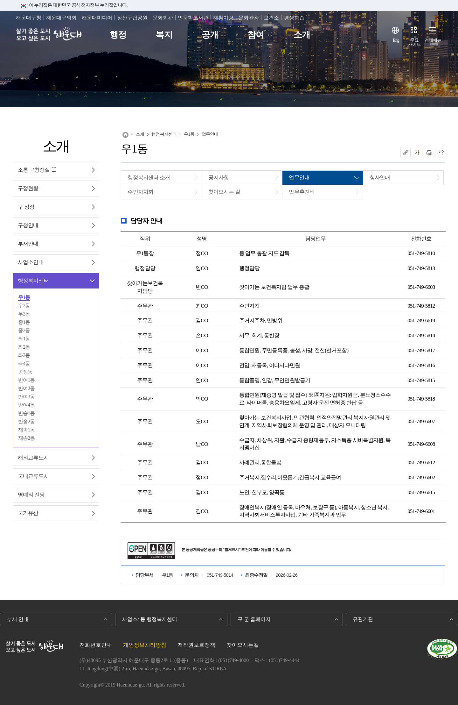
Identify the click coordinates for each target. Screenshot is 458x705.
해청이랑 (223, 17)
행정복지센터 (33, 281)
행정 (118, 35)
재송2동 (26, 438)
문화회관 (163, 17)
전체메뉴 (433, 40)
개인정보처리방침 (144, 645)
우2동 (24, 305)
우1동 (24, 297)
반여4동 (26, 405)
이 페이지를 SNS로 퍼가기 (440, 152)
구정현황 (28, 188)
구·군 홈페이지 (254, 619)
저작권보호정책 (196, 645)
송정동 (25, 371)
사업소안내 (31, 262)
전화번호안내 (96, 645)
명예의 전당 (31, 495)
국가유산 (28, 513)
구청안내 (28, 225)
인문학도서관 (193, 17)
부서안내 (28, 244)
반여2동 (26, 388)
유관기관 (363, 619)
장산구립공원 (132, 17)
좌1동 (24, 338)
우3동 (24, 314)
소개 (302, 35)
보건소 (271, 17)
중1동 (24, 322)
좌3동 (24, 355)
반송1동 (26, 413)
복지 (164, 35)
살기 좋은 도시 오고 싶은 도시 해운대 (50, 35)
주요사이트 (414, 42)
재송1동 (26, 429)
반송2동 (26, 421)
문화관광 (249, 17)
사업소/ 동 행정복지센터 (149, 619)
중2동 (24, 330)
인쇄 (429, 152)
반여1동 (26, 380)
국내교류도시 (33, 476)
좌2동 (24, 347)
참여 (255, 35)
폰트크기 (417, 152)
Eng (396, 40)
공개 (210, 35)
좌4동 (24, 363)
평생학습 (294, 17)
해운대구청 (28, 17)
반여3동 (26, 396)
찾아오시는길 (242, 645)
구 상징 (26, 207)
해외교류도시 (33, 458)
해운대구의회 (61, 17)
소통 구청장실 (34, 170)
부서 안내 (18, 619)
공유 (405, 152)
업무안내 (210, 134)
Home (125, 135)
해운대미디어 (97, 17)
